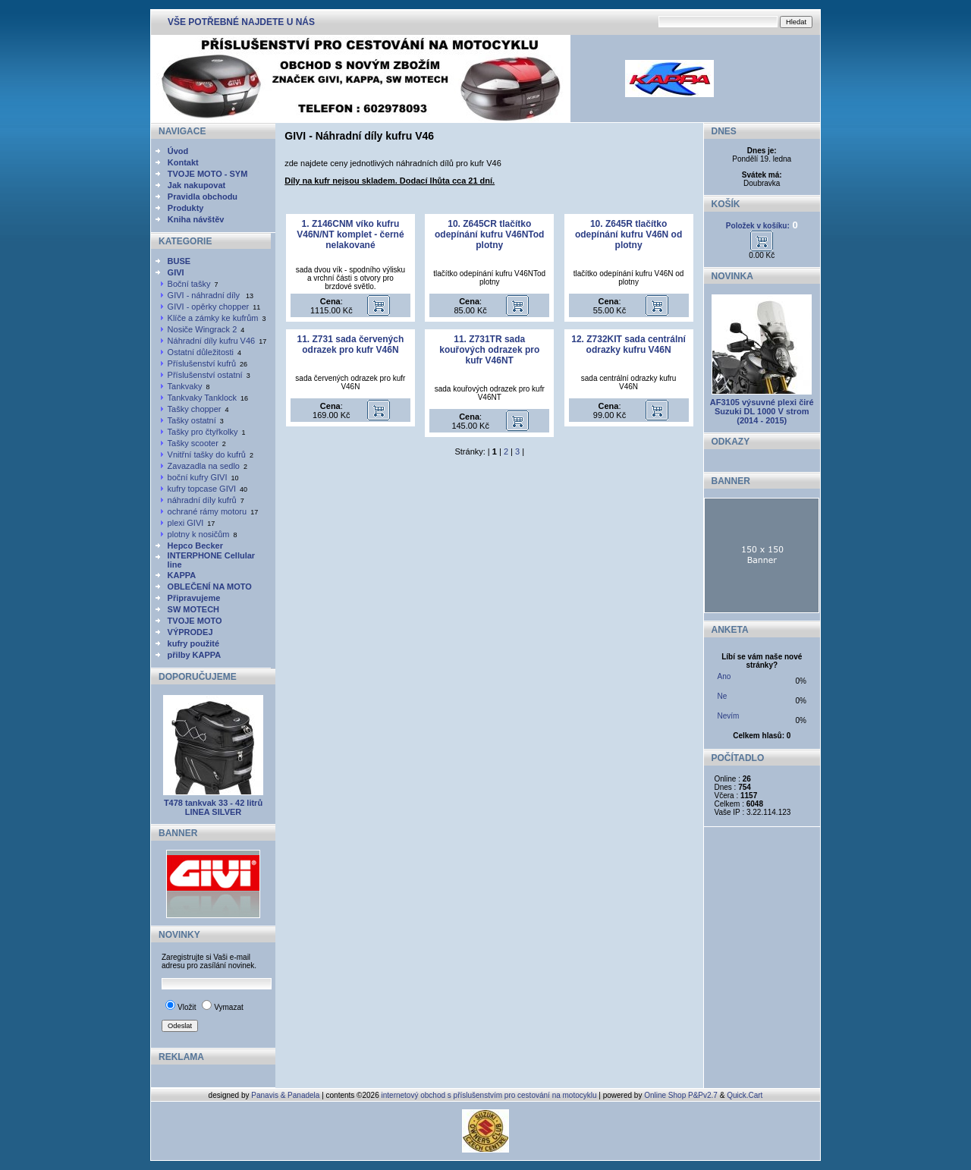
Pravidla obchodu (202, 196)
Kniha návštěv (196, 219)
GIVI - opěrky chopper (209, 306)
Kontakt (183, 162)
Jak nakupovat (196, 185)
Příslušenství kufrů (202, 363)
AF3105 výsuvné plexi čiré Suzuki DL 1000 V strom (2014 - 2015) (762, 411)
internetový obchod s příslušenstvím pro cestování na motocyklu (489, 1095)
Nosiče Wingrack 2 (202, 329)
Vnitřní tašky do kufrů (207, 454)
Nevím (729, 716)
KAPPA (182, 575)
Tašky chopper (195, 409)
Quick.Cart (744, 1095)
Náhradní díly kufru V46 (212, 340)
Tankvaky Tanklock (202, 397)
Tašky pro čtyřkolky (203, 431)
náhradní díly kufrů (202, 500)
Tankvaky (185, 386)
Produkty (186, 207)
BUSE (179, 261)
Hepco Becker (195, 545)
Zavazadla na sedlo (204, 465)
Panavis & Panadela (286, 1095)
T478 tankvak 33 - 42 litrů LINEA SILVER (213, 807)
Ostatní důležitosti (201, 352)
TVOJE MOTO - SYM (208, 173)
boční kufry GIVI (198, 477)
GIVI (176, 272)
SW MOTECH (193, 609)
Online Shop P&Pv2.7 (681, 1095)
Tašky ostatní (192, 420)
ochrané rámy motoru (207, 511)
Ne (722, 696)
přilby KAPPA (195, 654)
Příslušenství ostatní (205, 374)
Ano (724, 676)
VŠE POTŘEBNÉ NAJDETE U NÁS (241, 22)
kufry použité (193, 643)
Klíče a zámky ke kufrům (213, 317)
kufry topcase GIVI (202, 488)
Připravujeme (194, 597)
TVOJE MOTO (195, 620)
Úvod (178, 151)
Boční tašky (189, 283)
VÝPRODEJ (190, 632)
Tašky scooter (193, 443)
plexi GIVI (186, 522)
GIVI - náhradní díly (205, 295)
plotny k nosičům (199, 534)
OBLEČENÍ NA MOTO (210, 586)
